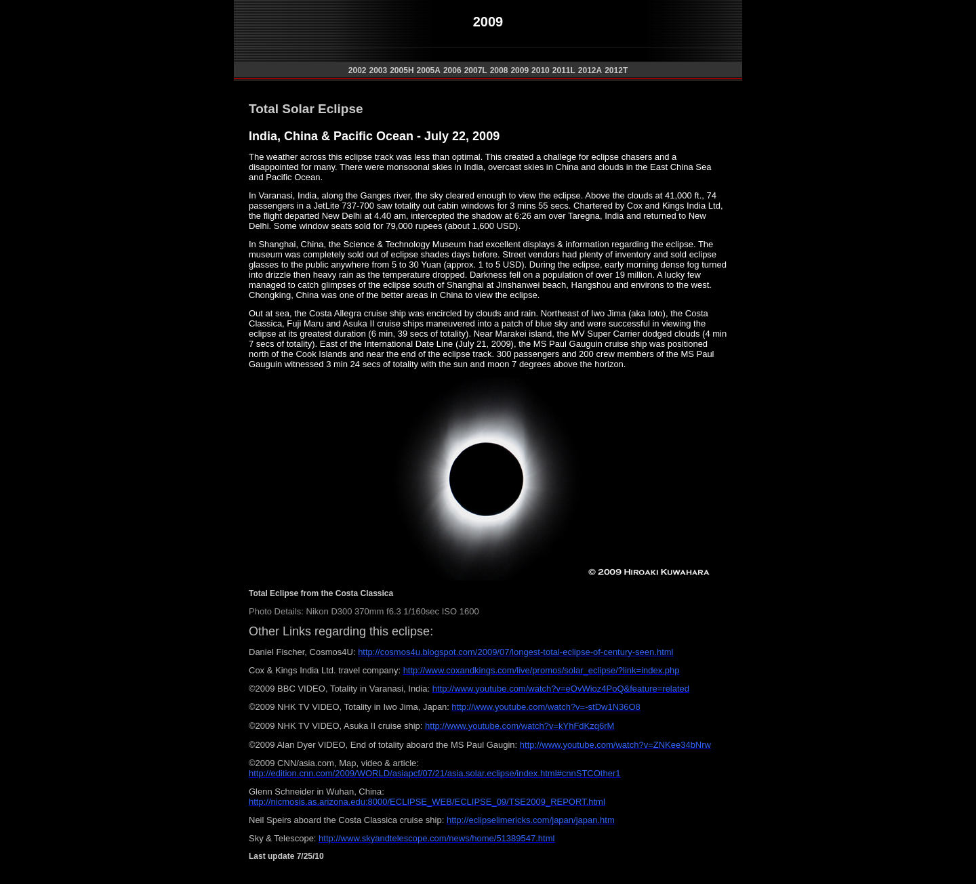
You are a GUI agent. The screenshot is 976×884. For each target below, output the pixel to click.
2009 (519, 70)
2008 (499, 70)
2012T (616, 70)
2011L (563, 70)
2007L (475, 70)
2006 (452, 70)
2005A (429, 70)
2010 (540, 70)
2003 (378, 70)
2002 (357, 70)
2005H (401, 70)
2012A (590, 70)
